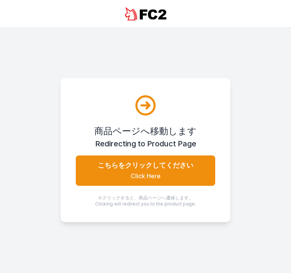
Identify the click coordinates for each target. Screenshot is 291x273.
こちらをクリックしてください (145, 170)
